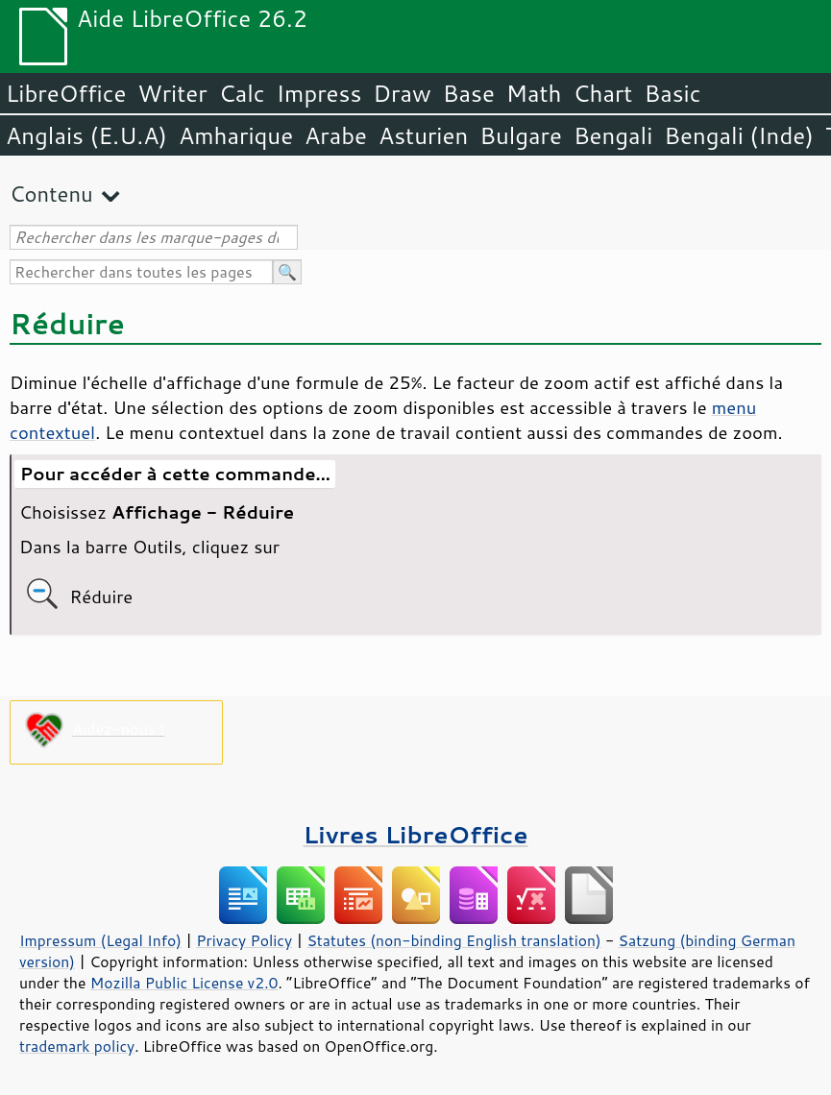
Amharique (236, 135)
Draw (401, 93)
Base (469, 93)
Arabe (336, 135)
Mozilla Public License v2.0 (184, 982)
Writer (172, 93)
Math (534, 93)
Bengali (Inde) (739, 135)
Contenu (51, 193)
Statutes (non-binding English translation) (453, 940)
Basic (672, 93)
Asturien (423, 135)
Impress (319, 93)
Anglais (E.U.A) (86, 135)
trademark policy (76, 1046)
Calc (242, 93)
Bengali (613, 135)
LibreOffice (66, 93)
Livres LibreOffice (415, 834)
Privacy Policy (244, 940)
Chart (602, 93)
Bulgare (520, 135)
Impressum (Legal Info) (100, 940)
